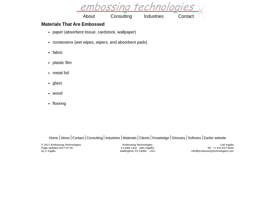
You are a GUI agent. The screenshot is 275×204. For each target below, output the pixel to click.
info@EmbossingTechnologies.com (213, 150)
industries (154, 16)
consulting (121, 16)
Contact (78, 138)
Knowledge (160, 138)
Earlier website (215, 138)
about (89, 16)
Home (53, 138)
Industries (112, 138)
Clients (144, 138)
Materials (130, 138)
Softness (194, 138)
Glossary (178, 138)
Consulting (95, 138)
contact (186, 16)
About (65, 138)
